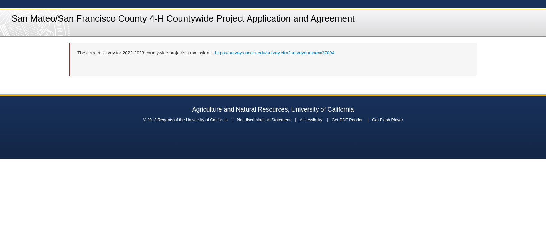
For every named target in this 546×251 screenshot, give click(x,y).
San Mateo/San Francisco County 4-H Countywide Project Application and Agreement (183, 18)
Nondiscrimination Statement (263, 119)
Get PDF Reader (347, 119)
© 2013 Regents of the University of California (185, 119)
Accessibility (310, 119)
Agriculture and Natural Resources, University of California (273, 109)
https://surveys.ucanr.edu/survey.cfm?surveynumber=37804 (274, 52)
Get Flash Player (387, 119)
